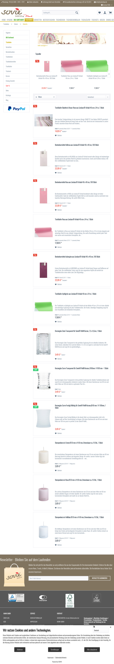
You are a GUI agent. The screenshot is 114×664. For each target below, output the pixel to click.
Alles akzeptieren (92, 649)
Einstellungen (55, 649)
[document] (57, 638)
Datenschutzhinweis (60, 657)
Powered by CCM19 (57, 662)
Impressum (51, 657)
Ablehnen (20, 649)
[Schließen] (110, 627)
